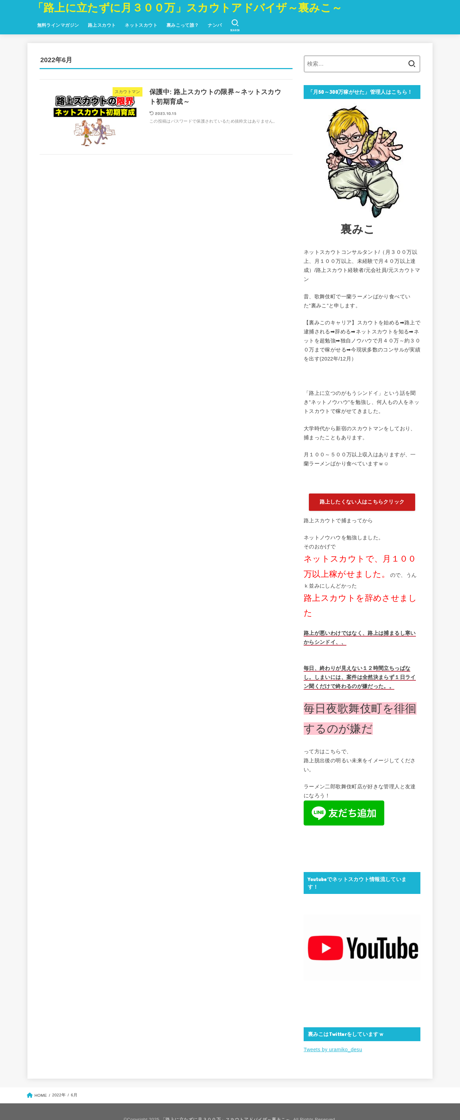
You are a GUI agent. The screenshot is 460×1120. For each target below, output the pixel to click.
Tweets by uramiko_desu (333, 1049)
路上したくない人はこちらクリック (362, 502)
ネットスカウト (141, 25)
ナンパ (215, 25)
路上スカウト (102, 25)
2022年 (59, 1095)
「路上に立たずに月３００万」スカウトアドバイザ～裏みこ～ (187, 8)
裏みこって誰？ (182, 25)
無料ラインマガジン (58, 25)
